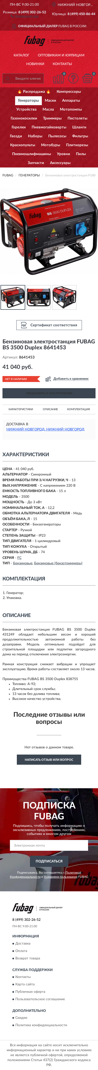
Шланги (79, 127)
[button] (25, 15)
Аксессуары (60, 163)
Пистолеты (77, 118)
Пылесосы (57, 136)
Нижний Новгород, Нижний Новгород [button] (45, 429)
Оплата (21, 951)
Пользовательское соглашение (40, 999)
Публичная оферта (30, 992)
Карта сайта (25, 984)
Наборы (35, 136)
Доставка (22, 943)
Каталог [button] (21, 55)
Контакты (62, 64)
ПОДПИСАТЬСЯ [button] (49, 861)
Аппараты (71, 100)
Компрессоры (69, 92)
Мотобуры (50, 145)
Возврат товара (27, 958)
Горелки (19, 127)
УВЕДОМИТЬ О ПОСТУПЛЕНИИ (49, 393)
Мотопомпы (71, 109)
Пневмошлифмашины (31, 154)
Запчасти (36, 163)
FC (19, 558)
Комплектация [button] (78, 409)
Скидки (21, 1018)
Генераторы (28, 100)
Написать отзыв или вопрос (49, 759)
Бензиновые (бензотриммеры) (58, 563)
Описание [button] (50, 409)
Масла (48, 109)
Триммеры (52, 118)
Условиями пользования (60, 876)
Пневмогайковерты (49, 127)
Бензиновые (22, 563)
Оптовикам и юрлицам (61, 55)
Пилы (81, 154)
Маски (50, 100)
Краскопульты (22, 145)
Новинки (35, 64)
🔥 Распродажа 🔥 (34, 92)
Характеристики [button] (20, 409)
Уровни (63, 154)
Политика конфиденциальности (41, 1025)
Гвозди (16, 136)
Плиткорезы (77, 145)
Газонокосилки (24, 118)
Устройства (26, 109)
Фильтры (80, 136)
